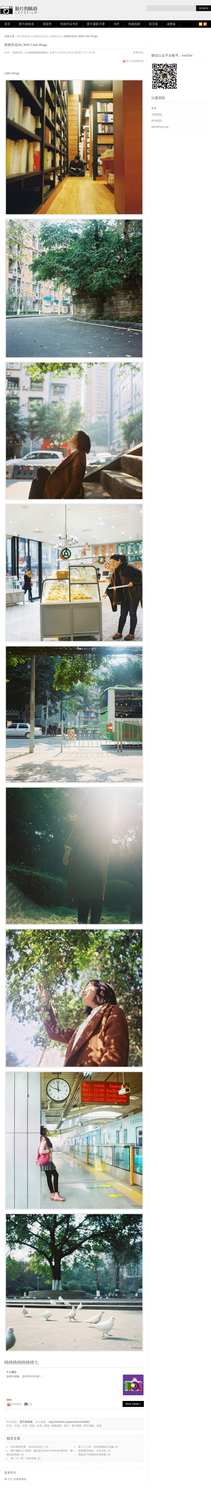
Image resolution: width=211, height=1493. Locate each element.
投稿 (32, 1425)
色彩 (99, 1425)
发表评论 (138, 52)
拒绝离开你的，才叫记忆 (92, 1450)
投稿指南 (134, 24)
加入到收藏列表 (135, 61)
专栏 (117, 24)
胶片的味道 (26, 24)
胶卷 (46, 1425)
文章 (156, 114)
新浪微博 (16, 1404)
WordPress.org (159, 126)
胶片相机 (89, 1425)
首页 (7, 24)
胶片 (66, 1425)
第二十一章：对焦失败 (23, 1458)
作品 (17, 1425)
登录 (10, 1479)
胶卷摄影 (57, 1425)
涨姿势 (47, 24)
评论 (156, 120)
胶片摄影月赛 (96, 24)
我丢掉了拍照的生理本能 (92, 1454)
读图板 (171, 24)
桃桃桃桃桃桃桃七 (38, 52)
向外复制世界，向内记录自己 (27, 1446)
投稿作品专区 (69, 24)
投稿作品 (56, 36)
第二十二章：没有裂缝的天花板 (96, 1446)
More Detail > (133, 1403)
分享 (24, 1425)
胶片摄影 (77, 1425)
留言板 (153, 24)
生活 (39, 1425)
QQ (30, 1404)
